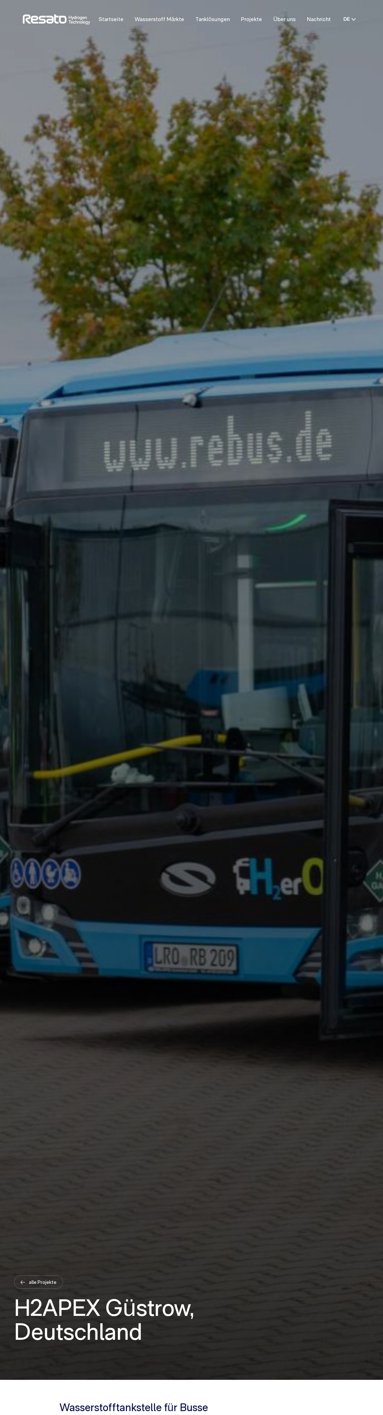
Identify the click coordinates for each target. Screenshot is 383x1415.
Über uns (284, 19)
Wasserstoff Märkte (159, 19)
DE (349, 19)
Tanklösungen (212, 19)
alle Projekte (42, 1282)
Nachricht (319, 19)
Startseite (111, 19)
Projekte (251, 19)
